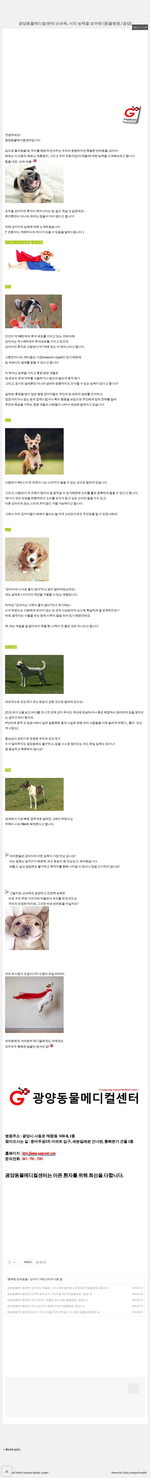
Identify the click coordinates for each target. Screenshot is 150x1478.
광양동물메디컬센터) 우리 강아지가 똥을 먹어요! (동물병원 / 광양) (44, 1306)
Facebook (27, 1472)
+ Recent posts (11, 1449)
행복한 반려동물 (18, 1279)
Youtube (36, 1472)
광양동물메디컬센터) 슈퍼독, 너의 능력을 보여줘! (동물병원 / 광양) (75, 23)
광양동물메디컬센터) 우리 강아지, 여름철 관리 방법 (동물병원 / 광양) (45, 1300)
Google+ (45, 1472)
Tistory (125, 1472)
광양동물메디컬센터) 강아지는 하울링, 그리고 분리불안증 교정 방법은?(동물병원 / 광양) (56, 1287)
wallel (144, 1472)
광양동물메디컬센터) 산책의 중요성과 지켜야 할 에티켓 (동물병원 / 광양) (48, 1293)
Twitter (18, 1472)
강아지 (34, 1279)
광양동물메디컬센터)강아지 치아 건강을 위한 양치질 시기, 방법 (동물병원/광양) (51, 1312)
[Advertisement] (40, 65)
